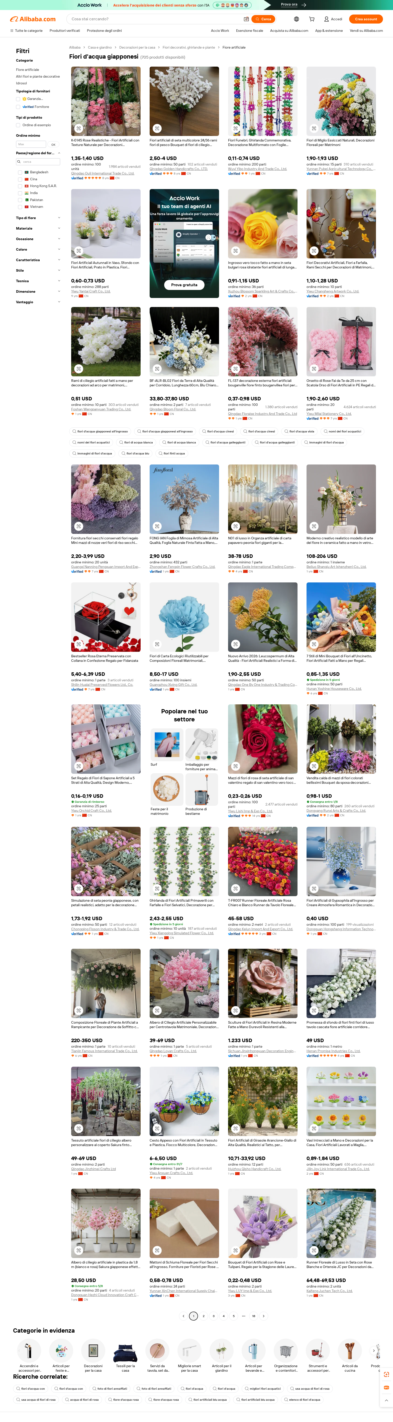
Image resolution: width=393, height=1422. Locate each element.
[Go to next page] (263, 1316)
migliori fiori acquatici (263, 1389)
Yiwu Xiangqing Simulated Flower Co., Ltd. (182, 933)
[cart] (313, 20)
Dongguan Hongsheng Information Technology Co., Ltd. (341, 929)
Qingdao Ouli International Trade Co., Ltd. (102, 173)
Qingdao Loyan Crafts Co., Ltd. (173, 1051)
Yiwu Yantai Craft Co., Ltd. (91, 291)
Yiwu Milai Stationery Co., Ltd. (329, 414)
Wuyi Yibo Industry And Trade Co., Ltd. (257, 169)
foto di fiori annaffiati (109, 1389)
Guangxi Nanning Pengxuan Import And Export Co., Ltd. (106, 567)
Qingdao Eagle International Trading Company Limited (263, 567)
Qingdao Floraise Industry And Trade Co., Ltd (262, 414)
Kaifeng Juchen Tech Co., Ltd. (330, 1291)
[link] (386, 1374)
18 (253, 1316)
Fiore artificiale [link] (234, 47)
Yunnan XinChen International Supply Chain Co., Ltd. (184, 1291)
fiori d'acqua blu (135, 453)
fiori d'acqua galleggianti (225, 442)
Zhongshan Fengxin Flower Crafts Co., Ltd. (182, 567)
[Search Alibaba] (155, 19)
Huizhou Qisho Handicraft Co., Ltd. (254, 1169)
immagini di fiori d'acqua (324, 442)
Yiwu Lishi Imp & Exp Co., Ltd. (250, 811)
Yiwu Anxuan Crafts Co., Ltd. (171, 1173)
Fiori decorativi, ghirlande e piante (189, 47)
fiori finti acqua (172, 453)
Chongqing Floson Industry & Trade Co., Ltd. (105, 929)
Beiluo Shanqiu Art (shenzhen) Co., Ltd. (336, 567)
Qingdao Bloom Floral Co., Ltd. (173, 409)
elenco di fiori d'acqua (302, 1400)
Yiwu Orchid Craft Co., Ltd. (91, 811)
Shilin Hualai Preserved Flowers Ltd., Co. (102, 685)
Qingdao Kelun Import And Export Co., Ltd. (260, 929)
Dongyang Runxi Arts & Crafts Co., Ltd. (336, 811)
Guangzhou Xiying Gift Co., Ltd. (173, 685)
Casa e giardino (100, 47)
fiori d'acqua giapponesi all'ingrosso (100, 431)
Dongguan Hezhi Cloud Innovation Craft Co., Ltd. (106, 1295)
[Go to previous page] (183, 1316)
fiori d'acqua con (30, 1389)
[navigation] (38, 682)
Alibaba (74, 47)
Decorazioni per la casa (137, 47)
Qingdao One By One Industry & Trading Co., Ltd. (263, 685)
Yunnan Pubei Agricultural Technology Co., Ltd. (341, 169)
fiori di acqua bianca (136, 442)
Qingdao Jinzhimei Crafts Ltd (93, 1169)
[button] (246, 19)
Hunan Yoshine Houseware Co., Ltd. (334, 689)
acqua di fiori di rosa (82, 1400)
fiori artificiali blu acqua (207, 1400)
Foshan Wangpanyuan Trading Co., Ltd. (101, 409)
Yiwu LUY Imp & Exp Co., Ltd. (250, 1291)
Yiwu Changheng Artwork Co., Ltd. (333, 291)
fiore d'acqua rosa (123, 1400)
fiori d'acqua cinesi (218, 431)
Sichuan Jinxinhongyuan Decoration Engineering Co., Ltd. (263, 1051)
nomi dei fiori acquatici (342, 431)
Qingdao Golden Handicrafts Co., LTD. (179, 169)
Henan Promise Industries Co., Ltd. (333, 1051)
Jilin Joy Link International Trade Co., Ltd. (338, 1169)
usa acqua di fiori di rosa (310, 1389)
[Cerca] (263, 19)
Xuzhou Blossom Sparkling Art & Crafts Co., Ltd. (263, 291)
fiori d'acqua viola (299, 431)
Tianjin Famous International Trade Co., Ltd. (104, 1051)
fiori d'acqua (192, 1389)
